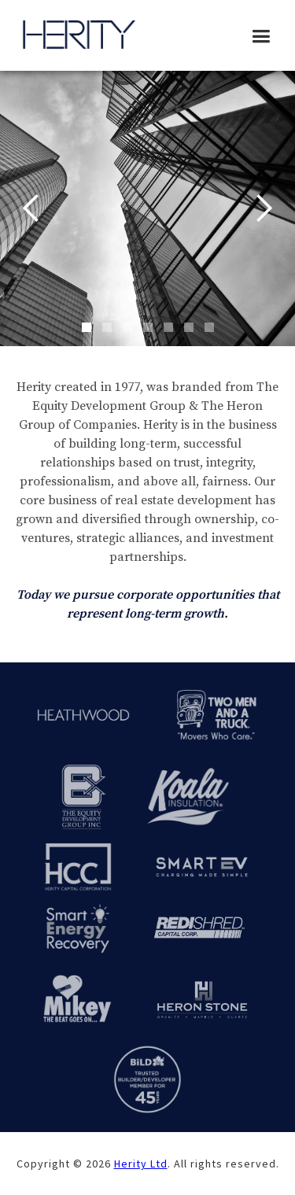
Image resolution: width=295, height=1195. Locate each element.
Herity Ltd (141, 1163)
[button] (260, 36)
